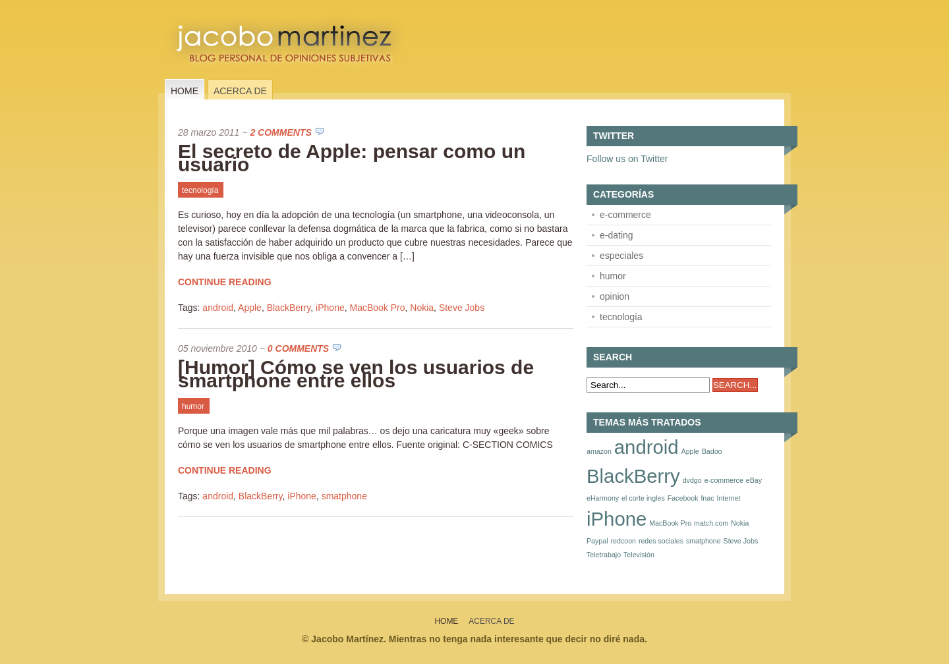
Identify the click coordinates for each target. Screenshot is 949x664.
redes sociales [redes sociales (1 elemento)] (661, 541)
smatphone (344, 496)
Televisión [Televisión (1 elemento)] (638, 555)
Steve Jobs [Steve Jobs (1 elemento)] (741, 541)
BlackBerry (289, 307)
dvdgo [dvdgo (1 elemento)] (692, 480)
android (217, 307)
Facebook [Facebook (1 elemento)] (683, 498)
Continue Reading (225, 282)
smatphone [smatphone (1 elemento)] (703, 541)
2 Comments (280, 132)
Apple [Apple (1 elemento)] (690, 451)
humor (193, 406)
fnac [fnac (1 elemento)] (707, 498)
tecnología (200, 190)
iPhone (330, 307)
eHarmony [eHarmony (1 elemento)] (603, 498)
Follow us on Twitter (627, 158)
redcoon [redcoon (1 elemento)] (623, 541)
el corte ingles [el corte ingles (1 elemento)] (643, 498)
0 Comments (298, 348)
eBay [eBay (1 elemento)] (754, 480)
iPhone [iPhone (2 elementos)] (617, 519)
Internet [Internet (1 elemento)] (728, 498)
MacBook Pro (377, 307)
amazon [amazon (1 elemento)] (599, 451)
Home (184, 91)
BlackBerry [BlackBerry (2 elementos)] (633, 476)
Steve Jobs (461, 307)
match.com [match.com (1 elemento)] (711, 523)
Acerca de (240, 91)
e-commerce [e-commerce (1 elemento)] (724, 480)
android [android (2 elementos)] (646, 447)
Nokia (422, 307)
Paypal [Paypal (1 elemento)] (597, 541)
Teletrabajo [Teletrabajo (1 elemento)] (604, 555)
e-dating (616, 235)
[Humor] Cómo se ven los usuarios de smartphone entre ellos (356, 373)
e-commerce (625, 214)
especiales (621, 255)
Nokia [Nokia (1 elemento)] (740, 523)
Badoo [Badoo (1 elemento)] (712, 451)
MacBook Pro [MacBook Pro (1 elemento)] (670, 523)
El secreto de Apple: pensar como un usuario (351, 157)
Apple (250, 307)
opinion (614, 296)
